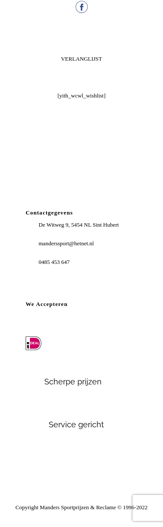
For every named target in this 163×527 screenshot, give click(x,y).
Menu (82, 35)
